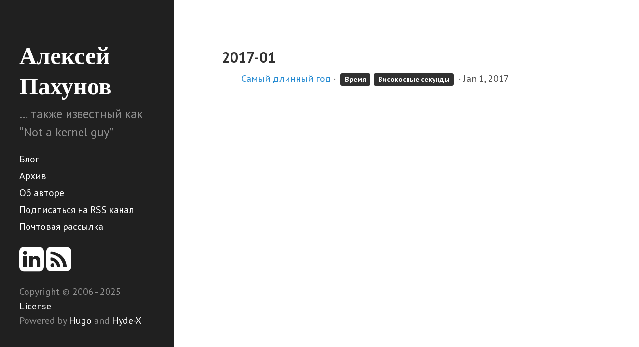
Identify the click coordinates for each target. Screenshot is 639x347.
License (35, 306)
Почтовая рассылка (61, 226)
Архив (32, 176)
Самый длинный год (286, 78)
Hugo (80, 320)
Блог (29, 159)
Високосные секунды (413, 79)
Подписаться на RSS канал (76, 209)
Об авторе (41, 193)
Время (355, 79)
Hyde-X (126, 320)
